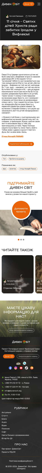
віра (4, 169)
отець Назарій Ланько (28, 169)
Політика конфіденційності (21, 461)
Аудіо (4, 422)
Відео (4, 425)
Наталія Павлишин (16, 16)
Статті (5, 416)
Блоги (4, 419)
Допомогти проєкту (21, 210)
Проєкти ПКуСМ (8, 452)
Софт (4, 432)
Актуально (6, 412)
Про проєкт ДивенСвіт (11, 449)
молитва (13, 169)
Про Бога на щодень (16, 159)
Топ (4, 159)
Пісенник (6, 429)
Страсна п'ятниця (12, 288)
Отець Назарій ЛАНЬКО (12, 136)
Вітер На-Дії (7, 438)
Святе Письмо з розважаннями (15, 435)
